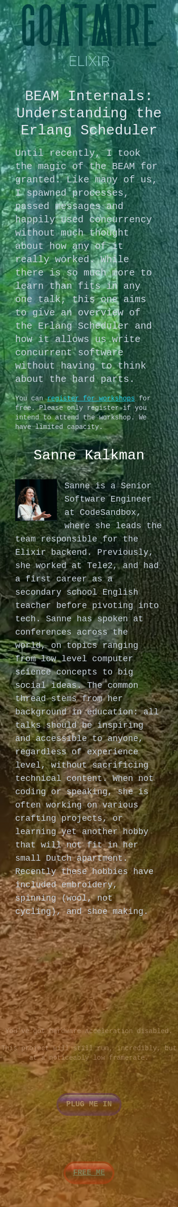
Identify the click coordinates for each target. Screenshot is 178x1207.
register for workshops (91, 398)
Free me (89, 1173)
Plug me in (89, 1104)
